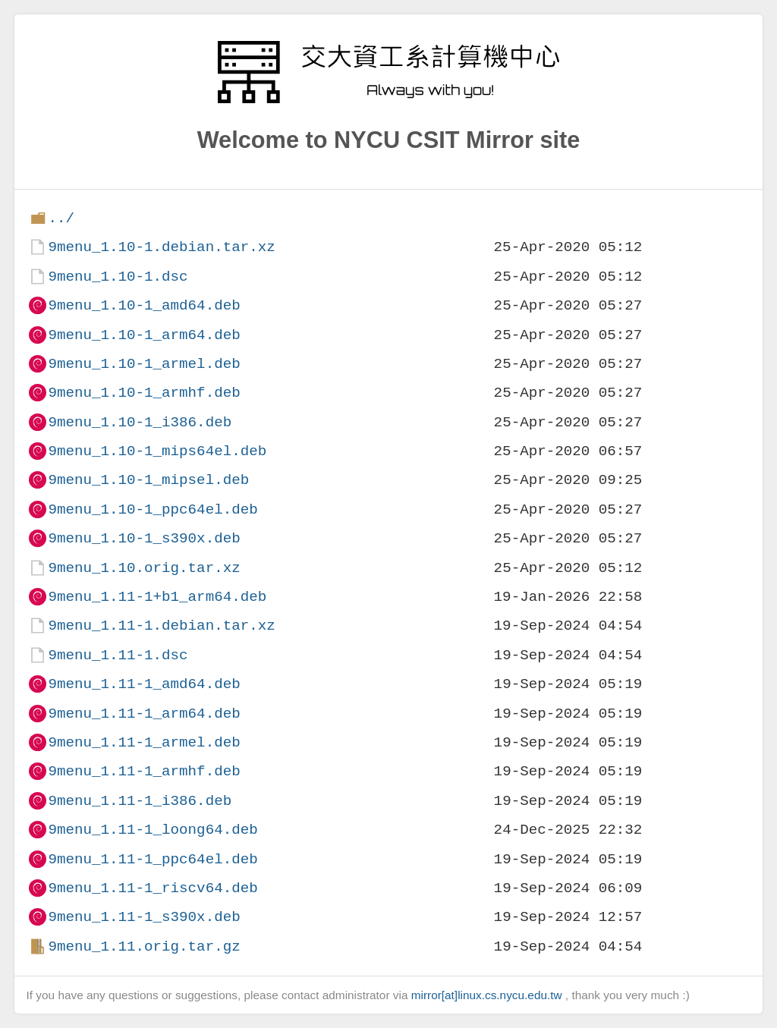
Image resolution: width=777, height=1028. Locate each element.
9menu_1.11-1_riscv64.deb (152, 888)
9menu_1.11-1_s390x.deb (144, 917)
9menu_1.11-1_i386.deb (139, 801)
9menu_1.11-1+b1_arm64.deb (157, 596)
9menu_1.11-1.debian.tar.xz (161, 625)
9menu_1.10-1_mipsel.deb (148, 480)
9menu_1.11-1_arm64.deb (144, 713)
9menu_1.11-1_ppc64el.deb (152, 859)
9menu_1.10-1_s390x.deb (144, 538)
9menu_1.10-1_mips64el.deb (157, 451)
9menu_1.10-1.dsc (117, 276)
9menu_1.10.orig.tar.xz (144, 568)
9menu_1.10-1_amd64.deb (144, 305)
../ (61, 218)
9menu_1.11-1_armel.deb (144, 742)
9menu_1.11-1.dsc (117, 655)
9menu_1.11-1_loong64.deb (152, 829)
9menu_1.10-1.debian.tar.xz (161, 247)
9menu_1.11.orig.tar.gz (144, 946)
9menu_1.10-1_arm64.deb (144, 335)
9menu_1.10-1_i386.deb (139, 422)
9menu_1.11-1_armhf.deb (144, 771)
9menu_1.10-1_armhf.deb (144, 392)
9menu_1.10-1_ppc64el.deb (152, 509)
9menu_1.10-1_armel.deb (144, 364)
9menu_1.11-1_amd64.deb (144, 684)
